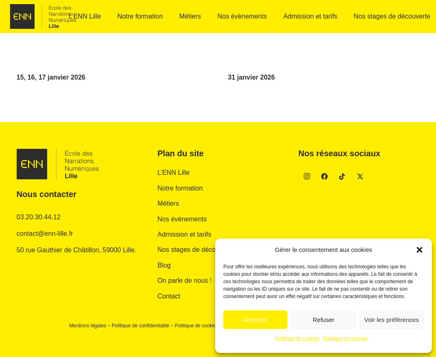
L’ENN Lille (173, 172)
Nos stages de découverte (195, 249)
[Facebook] (324, 176)
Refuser (324, 319)
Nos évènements (182, 219)
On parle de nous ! (184, 280)
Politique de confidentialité (140, 326)
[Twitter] (360, 176)
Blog (164, 265)
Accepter (255, 319)
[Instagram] (306, 176)
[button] (419, 250)
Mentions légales (87, 326)
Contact (168, 296)
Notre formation (180, 188)
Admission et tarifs (184, 234)
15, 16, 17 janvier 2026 (50, 77)
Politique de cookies (297, 338)
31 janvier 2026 (251, 77)
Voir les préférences (391, 319)
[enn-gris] (43, 16)
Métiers (168, 203)
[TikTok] (342, 176)
